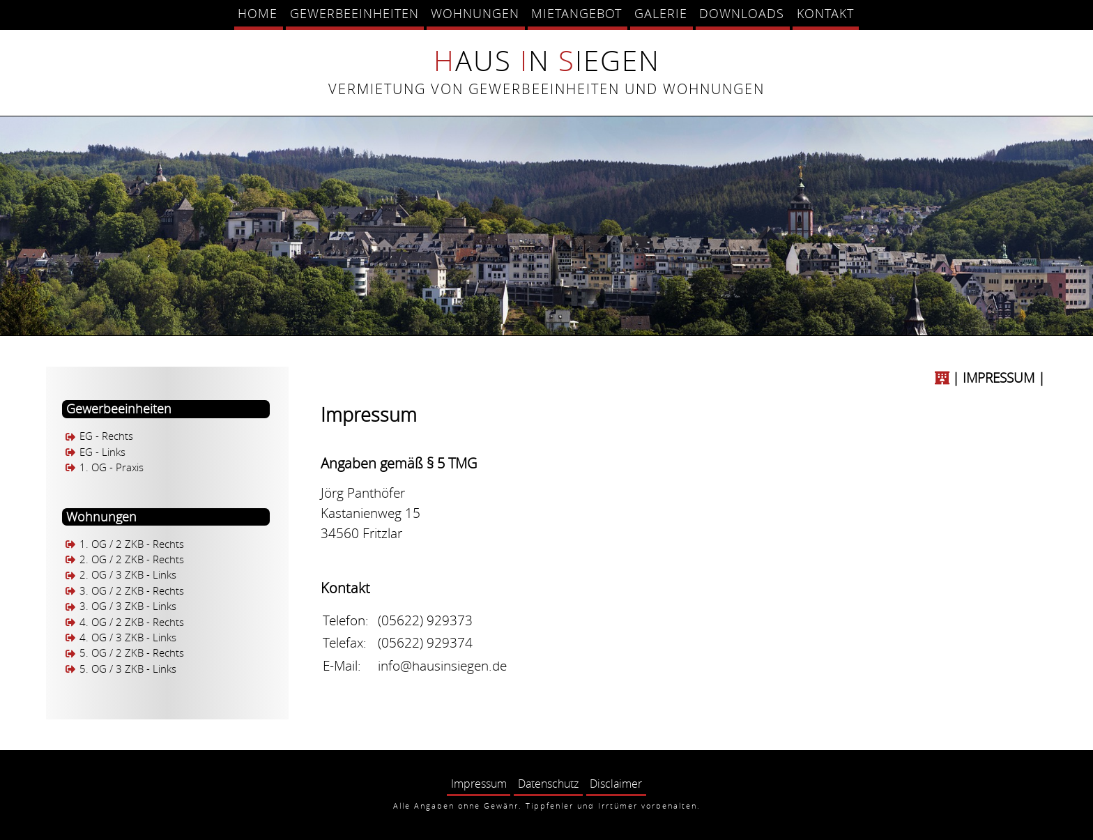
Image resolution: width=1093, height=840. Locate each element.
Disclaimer (616, 784)
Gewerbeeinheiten (354, 13)
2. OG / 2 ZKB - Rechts (131, 559)
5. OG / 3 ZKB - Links (127, 668)
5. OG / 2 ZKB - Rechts (131, 653)
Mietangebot (576, 13)
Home (257, 13)
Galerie (660, 13)
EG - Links (102, 452)
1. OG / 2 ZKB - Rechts (131, 544)
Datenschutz (548, 784)
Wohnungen (475, 13)
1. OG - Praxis (111, 467)
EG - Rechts (106, 436)
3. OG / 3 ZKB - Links (127, 606)
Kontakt (825, 13)
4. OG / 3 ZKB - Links (127, 637)
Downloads (741, 13)
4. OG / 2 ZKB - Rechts (131, 622)
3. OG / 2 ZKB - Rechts (131, 590)
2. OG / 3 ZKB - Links (127, 575)
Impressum (479, 784)
